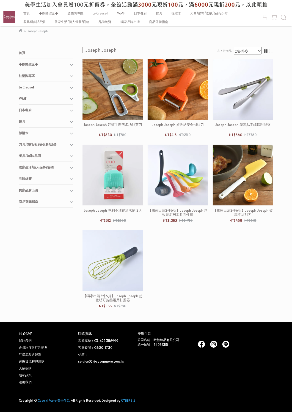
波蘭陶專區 (75, 13)
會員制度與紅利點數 (33, 347)
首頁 (26, 13)
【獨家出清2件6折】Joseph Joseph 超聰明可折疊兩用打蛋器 (113, 298)
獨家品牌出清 (130, 22)
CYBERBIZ (128, 400)
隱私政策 (25, 375)
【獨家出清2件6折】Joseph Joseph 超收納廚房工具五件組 (178, 212)
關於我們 (25, 340)
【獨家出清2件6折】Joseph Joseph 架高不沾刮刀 (243, 212)
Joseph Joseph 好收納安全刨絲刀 (178, 124)
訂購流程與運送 (30, 354)
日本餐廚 (140, 13)
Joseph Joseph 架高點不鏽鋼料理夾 (242, 124)
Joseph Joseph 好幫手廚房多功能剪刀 (112, 124)
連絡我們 (25, 382)
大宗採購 (25, 368)
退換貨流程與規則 (31, 361)
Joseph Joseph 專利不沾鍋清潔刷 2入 (113, 210)
